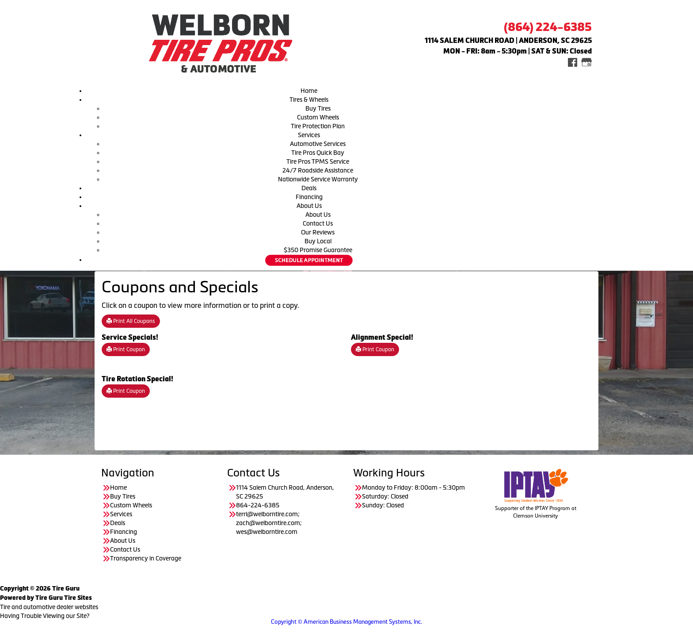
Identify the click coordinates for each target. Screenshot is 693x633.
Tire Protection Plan (318, 126)
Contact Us (318, 223)
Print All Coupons (131, 321)
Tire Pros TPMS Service (317, 161)
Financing (309, 196)
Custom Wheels (318, 117)
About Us (309, 205)
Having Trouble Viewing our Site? (45, 615)
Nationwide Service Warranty (318, 179)
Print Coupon (126, 349)
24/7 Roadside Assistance (317, 170)
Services (309, 134)
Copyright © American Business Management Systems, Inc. (346, 621)
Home (309, 90)
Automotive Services (318, 143)
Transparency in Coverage (146, 558)
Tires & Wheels (308, 99)
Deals (308, 188)
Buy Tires (318, 108)
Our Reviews (318, 232)
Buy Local (318, 241)
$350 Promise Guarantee (318, 249)
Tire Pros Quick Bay (317, 152)
